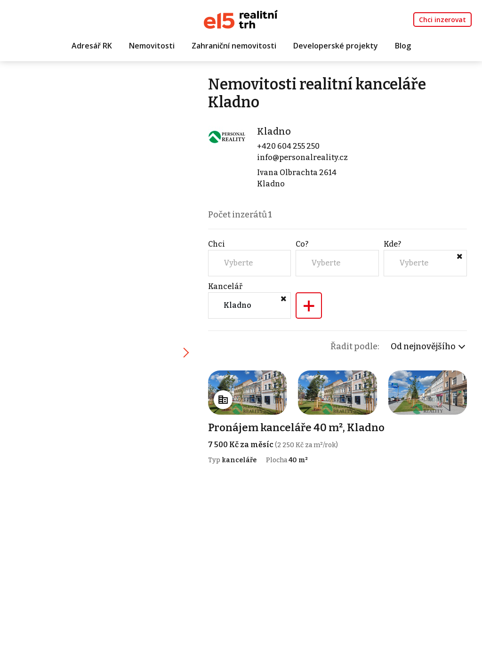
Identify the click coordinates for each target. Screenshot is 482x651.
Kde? (392, 244)
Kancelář (225, 286)
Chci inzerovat (442, 19)
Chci (216, 244)
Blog (403, 45)
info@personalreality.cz (302, 157)
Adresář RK (92, 45)
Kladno (274, 131)
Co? (302, 244)
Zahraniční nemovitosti (234, 45)
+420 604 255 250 (288, 146)
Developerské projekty (335, 45)
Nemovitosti (152, 45)
